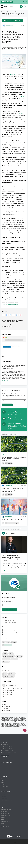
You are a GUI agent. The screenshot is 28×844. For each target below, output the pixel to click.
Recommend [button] (7, 710)
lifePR (2, 823)
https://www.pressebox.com (9, 752)
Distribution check (5, 821)
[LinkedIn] (3, 826)
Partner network (5, 765)
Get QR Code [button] (7, 706)
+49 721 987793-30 (7, 746)
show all (5, 380)
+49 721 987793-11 (7, 748)
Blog (2, 802)
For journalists (4, 786)
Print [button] (5, 704)
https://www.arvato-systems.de (11, 606)
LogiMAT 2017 (6, 670)
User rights (3, 817)
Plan (2, 778)
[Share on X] (10, 315)
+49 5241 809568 (9, 694)
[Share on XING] (13, 315)
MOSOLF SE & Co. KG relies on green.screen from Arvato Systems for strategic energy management (14, 459)
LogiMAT (21, 97)
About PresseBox (6, 762)
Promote (3, 782)
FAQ (2, 769)
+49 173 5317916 (9, 692)
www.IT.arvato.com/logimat (10, 304)
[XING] (8, 826)
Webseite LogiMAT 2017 (9, 620)
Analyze (3, 784)
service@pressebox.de (16, 726)
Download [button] (6, 708)
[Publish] (25, 730)
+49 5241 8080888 (8, 601)
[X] (6, 826)
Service (2, 771)
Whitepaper (3, 794)
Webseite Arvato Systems (10, 622)
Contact (18, 20)
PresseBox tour (7, 1)
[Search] (21, 6)
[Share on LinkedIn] (17, 315)
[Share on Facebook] (6, 315)
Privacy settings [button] (5, 813)
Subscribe (7, 20)
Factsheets (3, 796)
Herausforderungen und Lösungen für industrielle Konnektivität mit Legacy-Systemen (11, 558)
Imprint (2, 819)
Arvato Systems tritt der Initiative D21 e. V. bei (13, 519)
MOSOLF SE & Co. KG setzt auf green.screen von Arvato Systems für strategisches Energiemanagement (13, 490)
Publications (4, 798)
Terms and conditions (6, 809)
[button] (14, 62)
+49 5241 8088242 (9, 690)
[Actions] (24, 20)
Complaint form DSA (6, 815)
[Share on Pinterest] (20, 315)
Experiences (4, 767)
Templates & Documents (6, 800)
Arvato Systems (9, 25)
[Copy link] (3, 315)
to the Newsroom (9, 609)
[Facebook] (1, 826)
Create (2, 780)
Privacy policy (4, 811)
